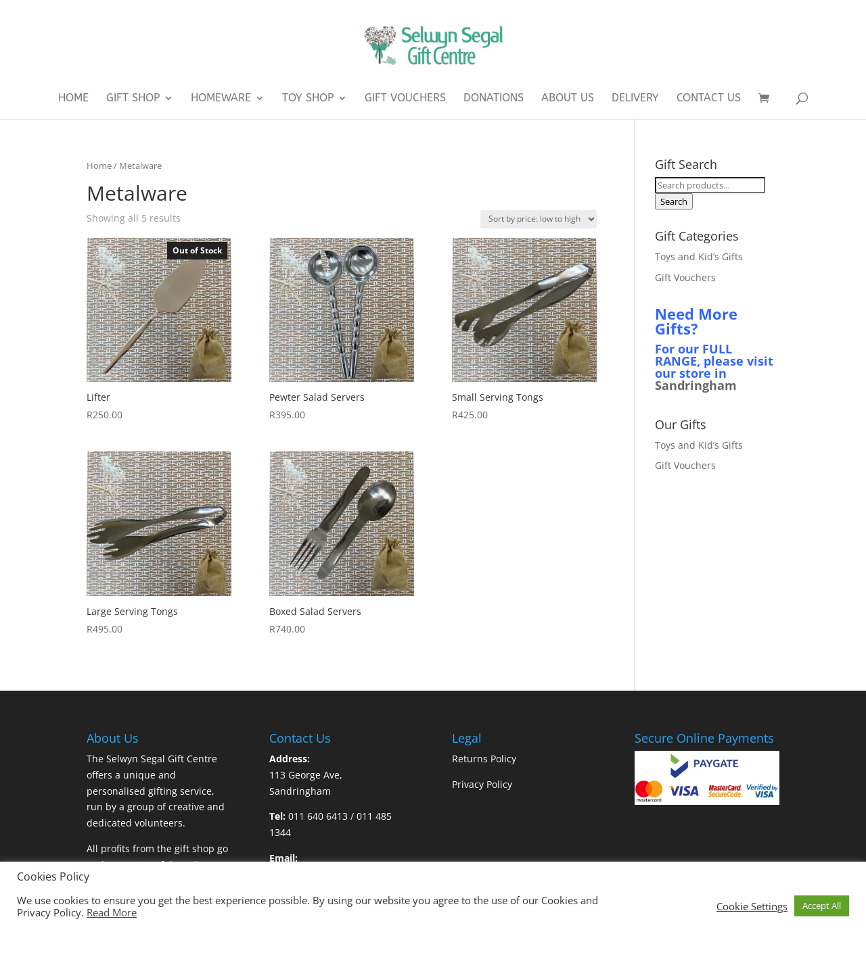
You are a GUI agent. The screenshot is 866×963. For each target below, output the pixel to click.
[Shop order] (538, 219)
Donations (493, 98)
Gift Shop (133, 98)
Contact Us (709, 98)
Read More (112, 912)
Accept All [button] (821, 905)
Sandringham (696, 385)
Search (673, 201)
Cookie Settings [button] (752, 906)
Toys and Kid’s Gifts (699, 256)
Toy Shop (308, 98)
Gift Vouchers (405, 98)
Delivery (635, 98)
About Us (567, 98)
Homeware (221, 98)
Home (73, 98)
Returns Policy (484, 758)
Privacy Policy (482, 784)
